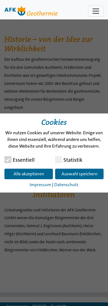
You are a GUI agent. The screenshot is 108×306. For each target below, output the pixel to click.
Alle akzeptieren (29, 174)
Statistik (68, 159)
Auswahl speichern (79, 174)
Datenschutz (66, 185)
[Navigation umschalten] (96, 11)
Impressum (40, 185)
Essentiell (19, 159)
